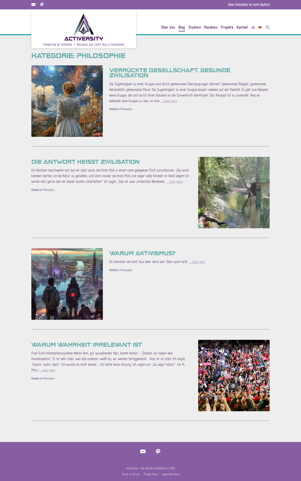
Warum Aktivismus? (142, 253)
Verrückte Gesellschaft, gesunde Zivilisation (169, 72)
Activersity (83, 38)
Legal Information (171, 474)
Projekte (227, 27)
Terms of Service (131, 474)
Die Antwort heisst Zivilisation (85, 161)
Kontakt (242, 27)
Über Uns (168, 27)
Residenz (211, 27)
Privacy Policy (151, 474)
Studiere (194, 27)
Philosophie (126, 109)
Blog (182, 27)
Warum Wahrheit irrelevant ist (86, 344)
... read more (169, 101)
